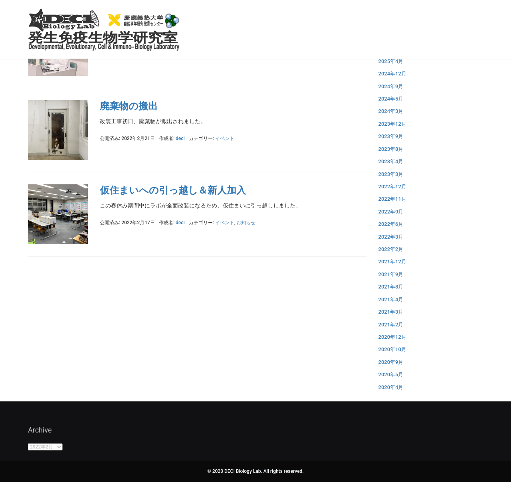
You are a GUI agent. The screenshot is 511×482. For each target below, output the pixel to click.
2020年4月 (391, 387)
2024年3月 (391, 111)
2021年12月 (392, 262)
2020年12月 (392, 337)
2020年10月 (392, 349)
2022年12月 (392, 187)
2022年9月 (391, 212)
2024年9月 (391, 86)
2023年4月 (391, 161)
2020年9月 (391, 362)
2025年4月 (391, 61)
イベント (224, 138)
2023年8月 (391, 149)
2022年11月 (392, 199)
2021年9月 (391, 274)
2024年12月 (392, 74)
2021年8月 (391, 287)
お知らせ (246, 222)
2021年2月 (391, 325)
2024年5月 (391, 99)
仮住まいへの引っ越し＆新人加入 (173, 190)
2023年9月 (391, 136)
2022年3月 (391, 237)
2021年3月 (391, 312)
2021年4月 (391, 299)
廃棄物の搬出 (129, 106)
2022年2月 (391, 249)
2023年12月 (392, 124)
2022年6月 (391, 224)
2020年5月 (391, 374)
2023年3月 (391, 174)
